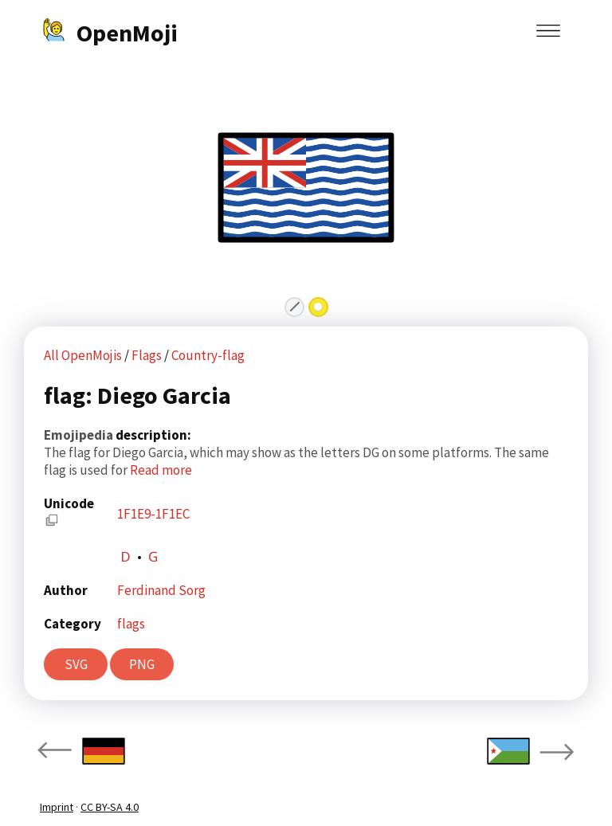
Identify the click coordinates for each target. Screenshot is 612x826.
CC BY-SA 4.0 (109, 807)
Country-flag (208, 355)
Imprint (56, 807)
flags (131, 623)
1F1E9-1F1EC (153, 514)
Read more (161, 470)
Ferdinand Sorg (161, 590)
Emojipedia (80, 435)
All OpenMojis (83, 355)
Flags (147, 355)
